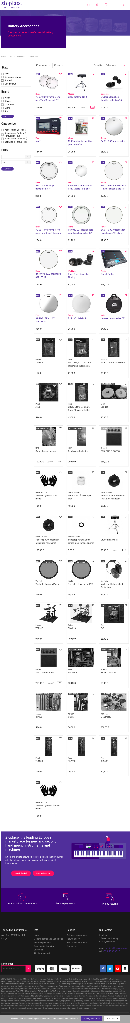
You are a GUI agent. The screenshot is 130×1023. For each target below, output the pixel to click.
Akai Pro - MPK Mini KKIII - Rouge (13, 937)
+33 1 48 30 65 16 (111, 951)
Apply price (7, 169)
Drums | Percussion (17, 56)
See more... (8, 116)
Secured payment (42, 942)
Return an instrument (77, 942)
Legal (36, 935)
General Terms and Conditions (48, 939)
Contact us (72, 946)
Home (3, 56)
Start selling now (45, 873)
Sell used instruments (77, 935)
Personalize (112, 1018)
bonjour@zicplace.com (117, 948)
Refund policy (73, 939)
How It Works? (23, 873)
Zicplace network (42, 953)
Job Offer (38, 949)
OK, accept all (91, 1018)
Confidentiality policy (44, 946)
